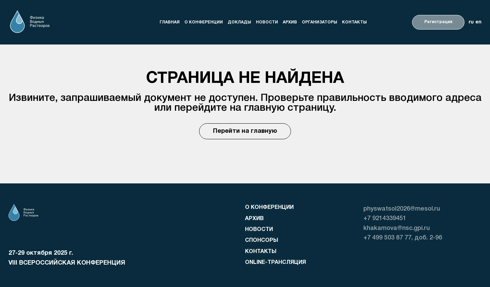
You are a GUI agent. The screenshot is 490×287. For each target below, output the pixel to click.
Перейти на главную (245, 131)
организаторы (319, 22)
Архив (290, 22)
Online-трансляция (275, 262)
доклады (239, 22)
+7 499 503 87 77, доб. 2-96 (402, 237)
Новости (267, 22)
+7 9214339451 (384, 218)
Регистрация (438, 22)
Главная (170, 22)
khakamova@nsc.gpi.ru (396, 228)
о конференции (203, 22)
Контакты (354, 22)
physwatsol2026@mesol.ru (401, 209)
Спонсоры (261, 240)
